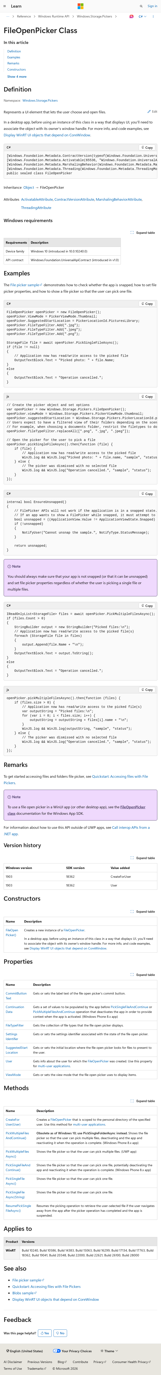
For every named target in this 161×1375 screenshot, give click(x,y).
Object (28, 187)
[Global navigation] (4, 6)
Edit (152, 111)
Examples (13, 57)
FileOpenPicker (74, 930)
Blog (61, 1362)
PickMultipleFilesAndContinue (54, 1011)
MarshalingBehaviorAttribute (119, 199)
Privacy (98, 1362)
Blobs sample (23, 1292)
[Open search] (141, 6)
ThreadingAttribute (36, 207)
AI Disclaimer (13, 1362)
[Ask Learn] (131, 16)
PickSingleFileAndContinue (129, 1007)
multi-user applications (54, 1066)
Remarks (13, 63)
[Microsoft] (81, 6)
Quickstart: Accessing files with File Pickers (46, 1286)
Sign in (152, 6)
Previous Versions (40, 1362)
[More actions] (153, 16)
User (9, 1061)
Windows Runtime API (53, 16)
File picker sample (24, 284)
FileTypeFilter (15, 1025)
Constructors (16, 69)
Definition (14, 51)
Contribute (80, 1362)
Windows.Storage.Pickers (94, 16)
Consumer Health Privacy (130, 1362)
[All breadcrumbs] (8, 16)
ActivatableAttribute (37, 199)
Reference (24, 16)
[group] (80, 165)
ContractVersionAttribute (74, 199)
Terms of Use (13, 1368)
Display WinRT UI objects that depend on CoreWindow (47, 134)
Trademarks (35, 1368)
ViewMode (13, 1074)
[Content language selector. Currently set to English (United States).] (25, 1351)
